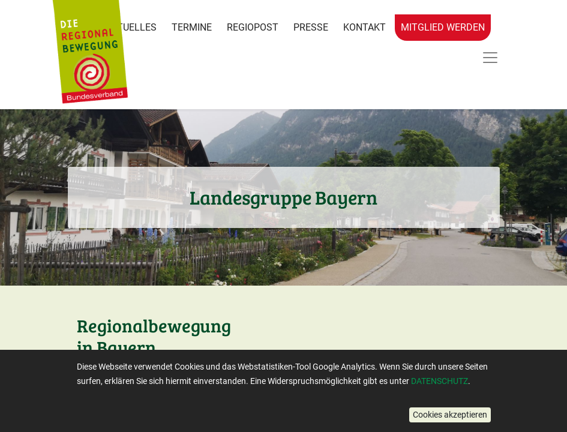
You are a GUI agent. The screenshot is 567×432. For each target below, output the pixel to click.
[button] (450, 414)
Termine (192, 27)
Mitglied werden (443, 27)
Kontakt (364, 27)
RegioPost (252, 27)
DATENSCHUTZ (439, 381)
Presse (310, 27)
